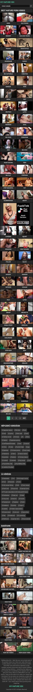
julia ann (16, 512)
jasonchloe (26, 512)
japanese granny (15, 440)
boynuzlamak (26, 519)
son (30, 460)
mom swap (27, 450)
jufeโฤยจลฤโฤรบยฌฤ (9, 443)
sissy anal (6, 498)
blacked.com (6, 502)
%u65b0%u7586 (7, 464)
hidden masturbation (17, 509)
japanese (5, 450)
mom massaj (26, 485)
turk (25, 430)
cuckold (5, 460)
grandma (5, 457)
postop (14, 505)
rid (13, 478)
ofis (18, 485)
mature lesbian (23, 453)
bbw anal (19, 433)
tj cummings (21, 515)
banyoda (11, 482)
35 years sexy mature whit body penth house (15, 492)
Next (24, 418)
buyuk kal (15, 488)
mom (27, 433)
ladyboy (16, 502)
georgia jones (25, 488)
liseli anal (6, 488)
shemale (13, 460)
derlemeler (6, 478)
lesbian (14, 457)
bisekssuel (12, 515)
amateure (5, 505)
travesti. (22, 498)
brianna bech (6, 512)
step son (15, 495)
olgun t (22, 505)
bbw (28, 437)
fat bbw (18, 430)
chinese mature (24, 457)
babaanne (6, 453)
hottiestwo (6, 495)
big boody (22, 460)
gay (28, 447)
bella (22, 495)
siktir (23, 502)
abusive (14, 498)
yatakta (5, 509)
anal (4, 433)
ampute (27, 443)
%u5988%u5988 (20, 464)
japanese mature (7, 430)
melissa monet (7, 437)
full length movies (23, 478)
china (4, 447)
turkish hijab (20, 447)
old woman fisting (8, 485)
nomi (19, 482)
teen (20, 443)
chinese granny (16, 450)
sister (11, 447)
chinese (17, 437)
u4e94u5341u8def (8, 467)
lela (4, 515)
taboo (14, 453)
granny (11, 433)
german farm (15, 519)
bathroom (6, 519)
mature (5, 440)
